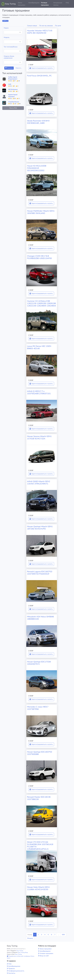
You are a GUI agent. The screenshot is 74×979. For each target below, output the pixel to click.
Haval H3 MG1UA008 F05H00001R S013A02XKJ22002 (36, 168)
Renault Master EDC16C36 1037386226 (38, 798)
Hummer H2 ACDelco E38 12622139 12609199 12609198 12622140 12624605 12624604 (41, 303)
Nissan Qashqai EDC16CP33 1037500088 (39, 753)
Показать (9, 68)
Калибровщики (33, 3)
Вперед (30, 938)
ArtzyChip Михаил (13, 102)
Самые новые (32, 26)
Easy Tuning (10, 4)
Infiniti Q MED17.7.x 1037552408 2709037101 (39, 392)
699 (63, 935)
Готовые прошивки (45, 4)
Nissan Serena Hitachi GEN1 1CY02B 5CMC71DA (39, 437)
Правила (11, 968)
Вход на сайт (44, 956)
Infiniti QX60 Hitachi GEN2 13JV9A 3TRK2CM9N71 (38, 482)
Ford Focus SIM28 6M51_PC (39, 75)
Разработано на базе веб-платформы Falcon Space (20, 957)
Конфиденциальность (16, 971)
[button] (71, 4)
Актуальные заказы (57, 4)
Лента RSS (13, 108)
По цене (58, 26)
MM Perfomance (13, 89)
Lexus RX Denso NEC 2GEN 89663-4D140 (39, 347)
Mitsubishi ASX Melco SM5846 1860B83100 (40, 617)
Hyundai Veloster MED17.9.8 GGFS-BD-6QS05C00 (39, 31)
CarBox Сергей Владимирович (12, 78)
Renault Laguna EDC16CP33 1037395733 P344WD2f (39, 572)
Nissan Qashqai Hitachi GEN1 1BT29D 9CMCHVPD (40, 527)
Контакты (11, 973)
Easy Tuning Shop (23, 952)
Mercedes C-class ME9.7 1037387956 (37, 708)
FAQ (67, 3)
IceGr (9, 84)
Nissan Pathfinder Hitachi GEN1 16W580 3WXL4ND (41, 212)
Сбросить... (19, 68)
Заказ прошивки (21, 4)
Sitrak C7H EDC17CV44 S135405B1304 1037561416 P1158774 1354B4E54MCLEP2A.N (40, 845)
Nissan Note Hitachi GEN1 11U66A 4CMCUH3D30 (38, 888)
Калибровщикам (14, 966)
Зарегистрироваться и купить (41, 68)
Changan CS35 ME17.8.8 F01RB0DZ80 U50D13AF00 (39, 257)
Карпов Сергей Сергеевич (12, 95)
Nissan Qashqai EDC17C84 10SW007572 (39, 662)
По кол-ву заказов (46, 26)
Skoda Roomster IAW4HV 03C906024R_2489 (38, 121)
